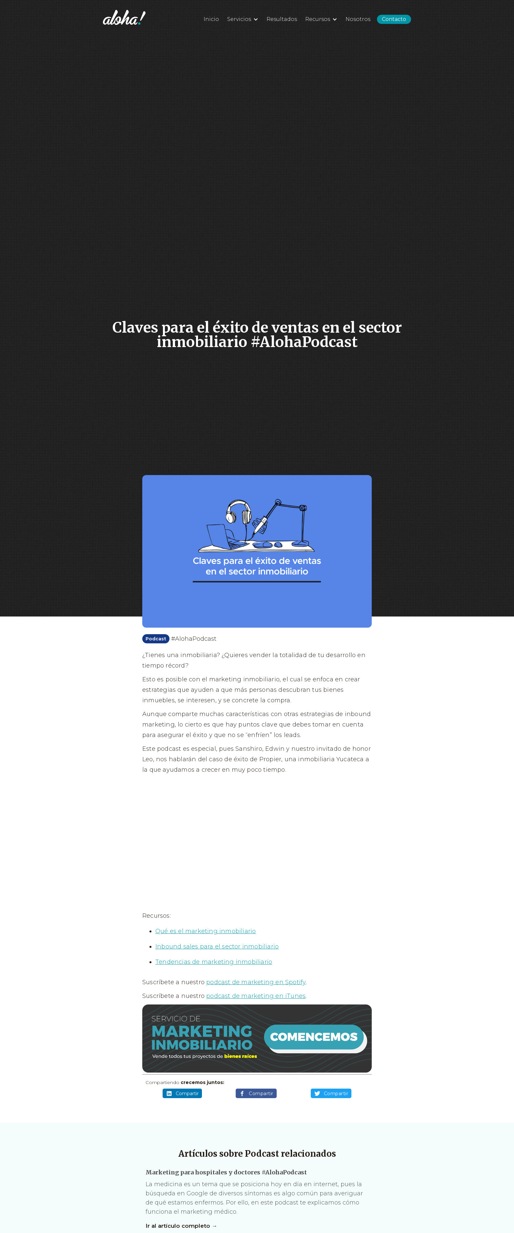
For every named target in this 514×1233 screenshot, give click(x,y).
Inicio (211, 19)
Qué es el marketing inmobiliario (205, 931)
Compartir (182, 1093)
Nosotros (358, 19)
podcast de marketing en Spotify (256, 982)
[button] (242, 18)
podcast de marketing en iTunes (256, 996)
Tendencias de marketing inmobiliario (213, 962)
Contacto (394, 19)
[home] (124, 17)
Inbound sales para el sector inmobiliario (217, 946)
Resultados (282, 19)
